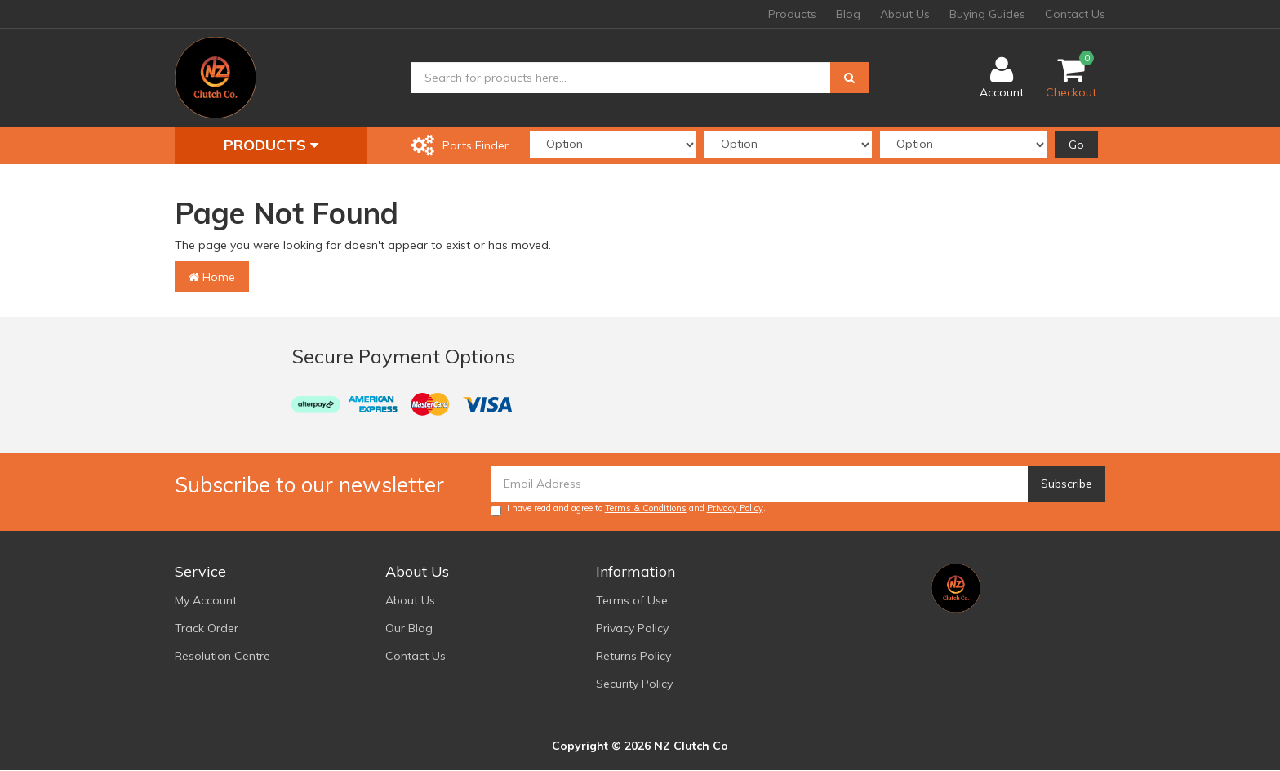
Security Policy (634, 683)
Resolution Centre (222, 655)
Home (212, 277)
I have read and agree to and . (628, 509)
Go (1076, 144)
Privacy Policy (735, 508)
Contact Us (1075, 14)
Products (792, 14)
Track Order (206, 628)
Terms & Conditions (646, 508)
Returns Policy (633, 655)
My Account (206, 600)
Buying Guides (987, 14)
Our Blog (409, 628)
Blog (848, 14)
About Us (905, 14)
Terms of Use (632, 600)
